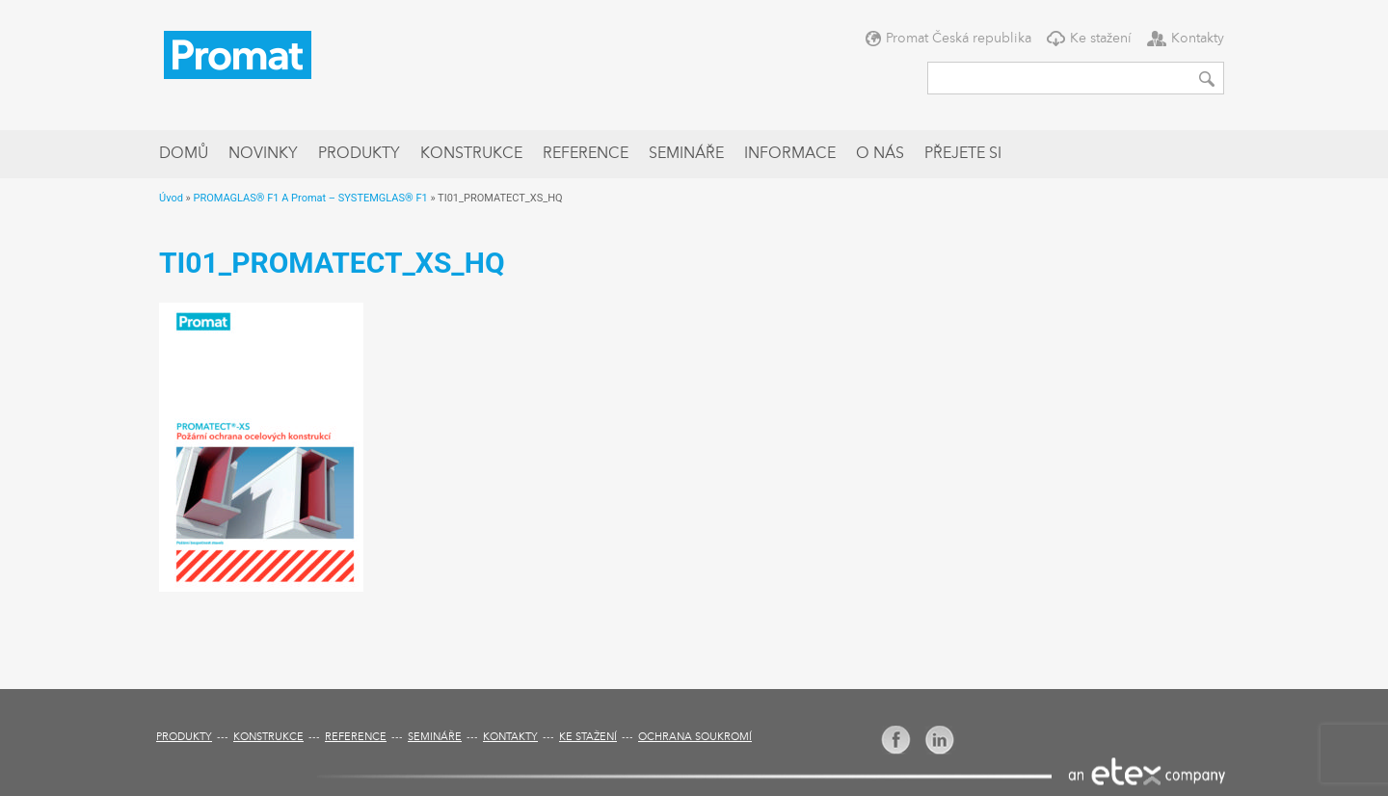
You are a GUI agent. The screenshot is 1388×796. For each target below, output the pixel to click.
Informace (790, 154)
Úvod (171, 198)
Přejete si (962, 154)
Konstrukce (471, 154)
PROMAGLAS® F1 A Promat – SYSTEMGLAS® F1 (310, 198)
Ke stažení (1101, 38)
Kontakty (1197, 38)
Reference (585, 154)
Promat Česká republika (958, 38)
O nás (880, 154)
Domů (183, 154)
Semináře (686, 154)
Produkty (359, 154)
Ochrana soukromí (695, 737)
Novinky (263, 154)
